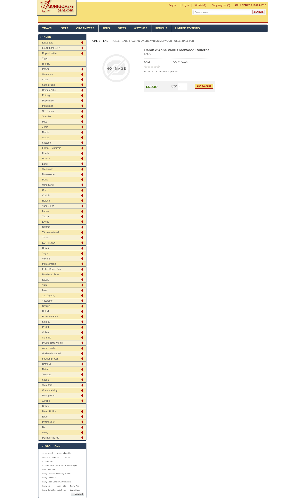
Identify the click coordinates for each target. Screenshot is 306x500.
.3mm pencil (47, 453)
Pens (106, 28)
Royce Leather (49, 53)
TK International (50, 232)
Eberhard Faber (50, 316)
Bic (43, 427)
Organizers (85, 28)
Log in (185, 5)
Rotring (46, 95)
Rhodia (46, 63)
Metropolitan (48, 395)
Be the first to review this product (161, 71)
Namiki (45, 132)
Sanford (46, 227)
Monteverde (48, 174)
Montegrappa (49, 264)
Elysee (45, 221)
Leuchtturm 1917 (51, 48)
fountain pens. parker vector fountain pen (59, 465)
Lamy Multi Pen (49, 478)
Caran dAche (49, 90)
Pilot (44, 121)
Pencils (161, 28)
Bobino (45, 406)
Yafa (44, 285)
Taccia (45, 216)
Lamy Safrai (75, 490)
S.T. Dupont (48, 111)
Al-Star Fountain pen (51, 457)
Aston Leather (49, 348)
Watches (140, 28)
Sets (64, 28)
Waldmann (47, 169)
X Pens (46, 401)
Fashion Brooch (50, 358)
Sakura (46, 322)
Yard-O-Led (48, 206)
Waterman (47, 74)
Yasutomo (47, 300)
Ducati (45, 248)
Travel (47, 28)
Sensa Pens (48, 84)
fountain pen (47, 461)
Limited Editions (187, 28)
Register (173, 5)
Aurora (45, 137)
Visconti (46, 258)
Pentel (45, 327)
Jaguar (45, 253)
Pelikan (46, 158)
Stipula (45, 379)
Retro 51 (46, 364)
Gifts (122, 28)
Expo (44, 416)
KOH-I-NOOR (49, 243)
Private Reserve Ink (52, 343)
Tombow (46, 374)
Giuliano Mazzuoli (51, 353)
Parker (45, 69)
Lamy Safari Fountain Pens (54, 490)
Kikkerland (47, 42)
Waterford (47, 385)
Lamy (45, 164)
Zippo (45, 58)
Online (45, 332)
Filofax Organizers (51, 148)
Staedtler (47, 142)
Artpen (67, 457)
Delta (45, 179)
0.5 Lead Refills (63, 453)
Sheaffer (46, 116)
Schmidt (46, 337)
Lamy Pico (74, 486)
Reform (46, 200)
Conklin (46, 195)
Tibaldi (45, 237)
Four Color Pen (48, 469)
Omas (45, 190)
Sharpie (46, 306)
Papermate (48, 100)
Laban (45, 211)
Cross (45, 79)
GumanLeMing (50, 390)
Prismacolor (48, 422)
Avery (45, 432)
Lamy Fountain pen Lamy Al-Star (56, 473)
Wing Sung (48, 185)
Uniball (45, 311)
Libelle (45, 153)
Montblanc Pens (50, 274)
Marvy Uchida (49, 411)
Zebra (45, 127)
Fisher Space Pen (51, 269)
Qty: (174, 86)
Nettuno (46, 369)
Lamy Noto (61, 486)
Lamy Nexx (47, 486)
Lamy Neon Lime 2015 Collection (56, 482)
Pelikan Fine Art (50, 437)
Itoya (44, 290)
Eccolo (45, 279)
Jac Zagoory (48, 295)
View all (79, 494)
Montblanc (47, 106)
